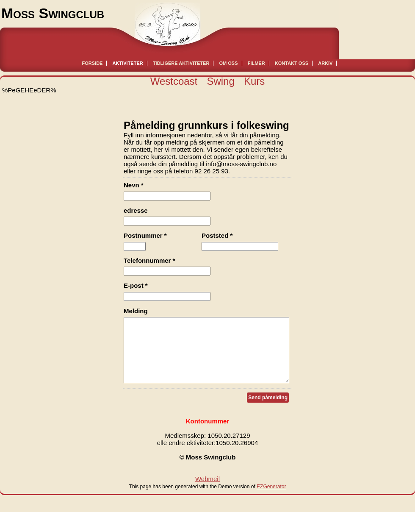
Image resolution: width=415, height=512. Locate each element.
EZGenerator (271, 499)
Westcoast (174, 81)
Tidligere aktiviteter (181, 63)
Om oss (228, 63)
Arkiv (325, 63)
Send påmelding (268, 410)
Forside (92, 63)
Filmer (256, 63)
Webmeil (207, 491)
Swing (220, 81)
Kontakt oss (291, 63)
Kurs (254, 81)
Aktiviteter (128, 63)
